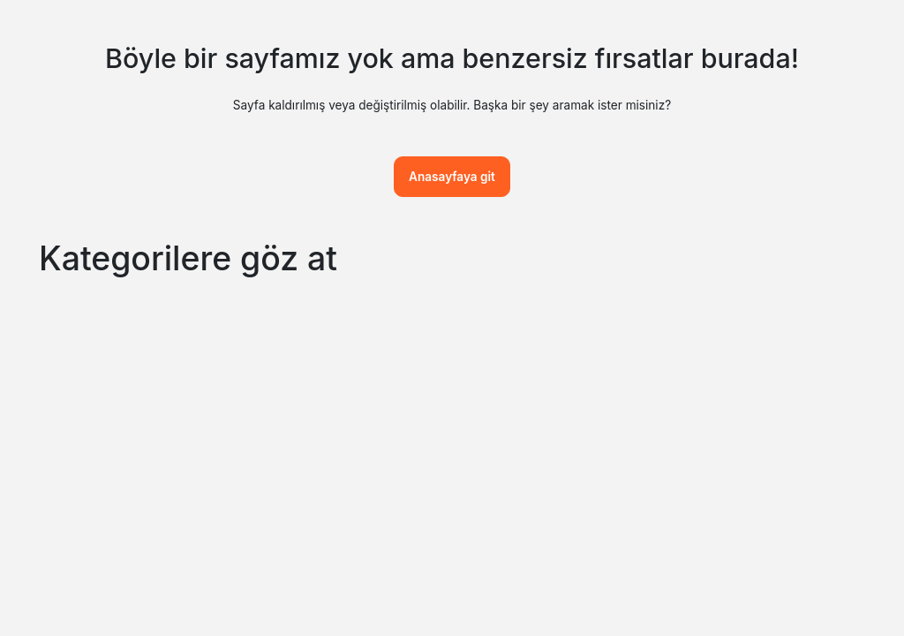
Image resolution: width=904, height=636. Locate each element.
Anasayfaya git (452, 177)
